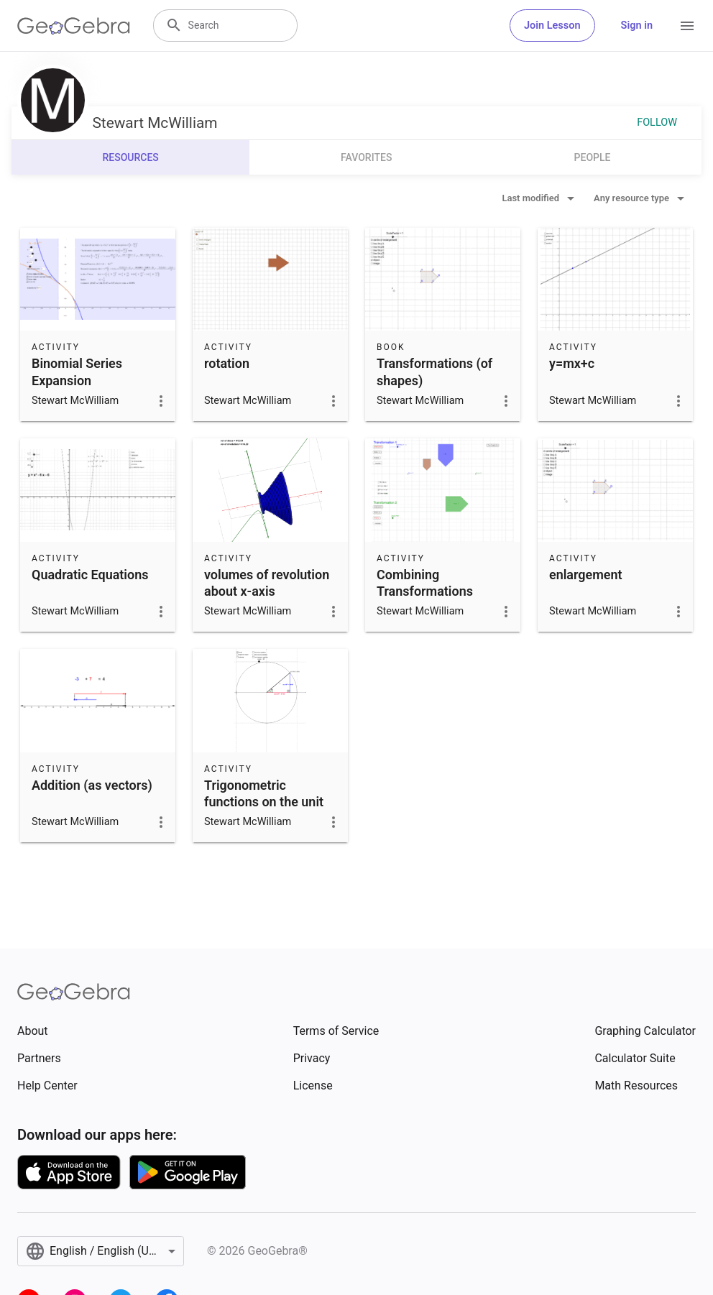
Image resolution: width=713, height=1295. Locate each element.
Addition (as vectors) (92, 785)
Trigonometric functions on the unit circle (263, 802)
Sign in (637, 25)
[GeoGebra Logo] (73, 25)
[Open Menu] (687, 25)
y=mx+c (571, 363)
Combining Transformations (425, 583)
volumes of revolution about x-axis (266, 583)
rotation (226, 363)
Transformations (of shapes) (434, 371)
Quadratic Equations (90, 574)
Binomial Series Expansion (77, 371)
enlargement (585, 574)
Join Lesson (552, 25)
